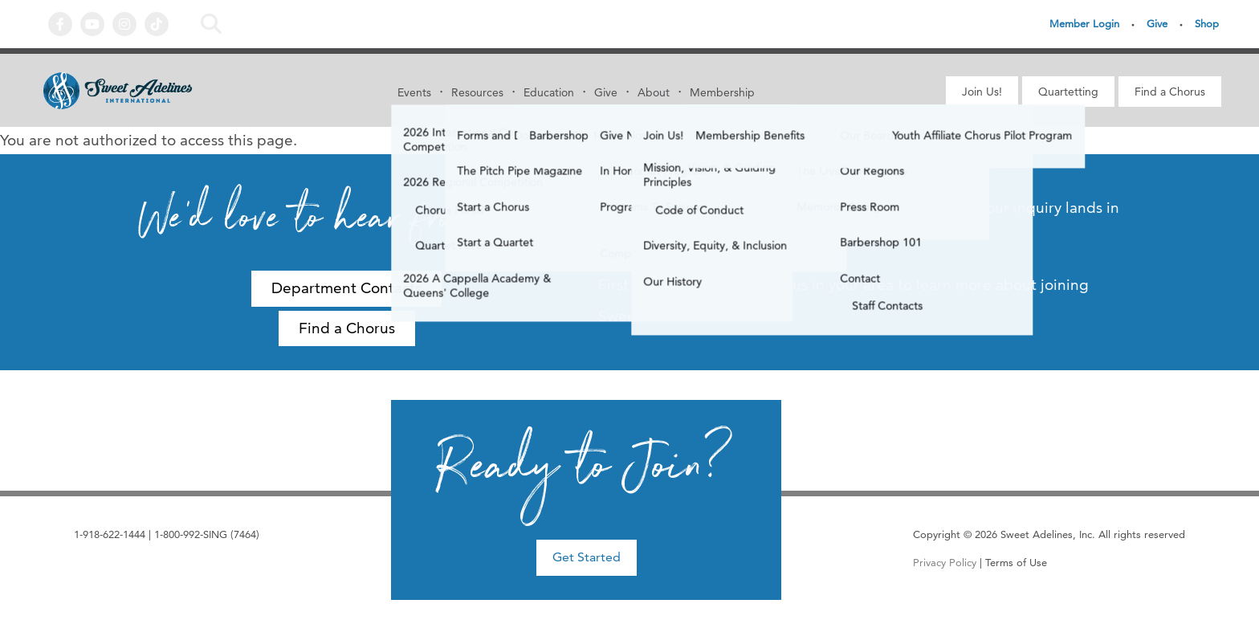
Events (414, 92)
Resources (477, 92)
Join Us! (982, 91)
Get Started (586, 557)
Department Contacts (346, 288)
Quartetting (1068, 91)
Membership (722, 92)
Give (1157, 23)
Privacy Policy (944, 562)
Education (549, 92)
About (654, 92)
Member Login (1084, 23)
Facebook (60, 24)
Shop (1207, 23)
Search (211, 24)
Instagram (124, 24)
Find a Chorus (1170, 91)
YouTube (92, 24)
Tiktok (157, 24)
